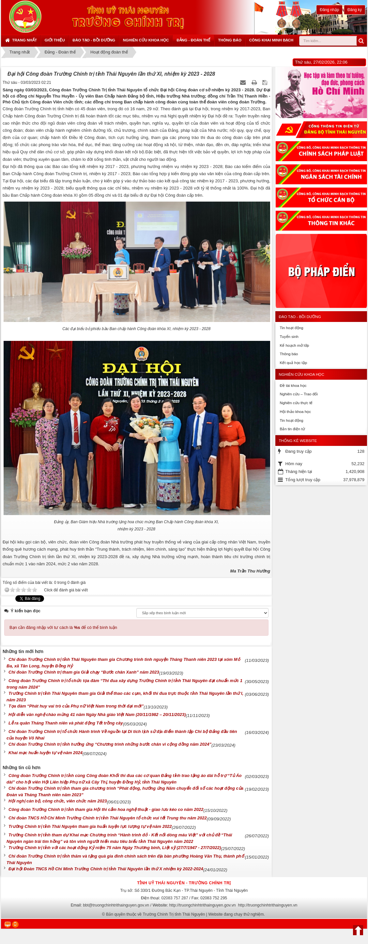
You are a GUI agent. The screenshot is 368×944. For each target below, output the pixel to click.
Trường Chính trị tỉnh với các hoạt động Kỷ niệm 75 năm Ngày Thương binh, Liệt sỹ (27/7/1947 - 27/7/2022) (114, 847)
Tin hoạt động (291, 328)
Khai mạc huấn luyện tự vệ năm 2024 (45, 752)
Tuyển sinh (289, 336)
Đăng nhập (329, 10)
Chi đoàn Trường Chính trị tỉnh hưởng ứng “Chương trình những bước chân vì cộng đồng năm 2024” (109, 744)
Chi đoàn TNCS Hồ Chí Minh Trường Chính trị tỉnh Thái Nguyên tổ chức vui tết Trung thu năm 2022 (107, 817)
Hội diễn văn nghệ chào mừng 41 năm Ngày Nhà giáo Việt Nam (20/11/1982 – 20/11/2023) (97, 714)
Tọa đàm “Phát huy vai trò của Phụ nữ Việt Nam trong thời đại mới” (76, 706)
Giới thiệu (55, 40)
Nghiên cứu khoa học (146, 40)
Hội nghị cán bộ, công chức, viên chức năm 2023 (57, 801)
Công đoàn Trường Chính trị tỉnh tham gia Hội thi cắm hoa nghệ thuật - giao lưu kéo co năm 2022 (105, 809)
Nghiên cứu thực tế (296, 403)
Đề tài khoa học (293, 385)
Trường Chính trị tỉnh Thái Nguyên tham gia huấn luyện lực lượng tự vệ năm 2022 (90, 826)
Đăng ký (354, 10)
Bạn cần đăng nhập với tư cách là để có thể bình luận (63, 627)
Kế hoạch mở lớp (294, 345)
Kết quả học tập (293, 362)
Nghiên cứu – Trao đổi (298, 394)
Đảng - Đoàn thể (193, 40)
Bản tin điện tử (292, 429)
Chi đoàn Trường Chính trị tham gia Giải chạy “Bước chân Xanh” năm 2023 (83, 672)
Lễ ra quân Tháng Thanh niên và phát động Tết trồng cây (65, 723)
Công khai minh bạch (271, 40)
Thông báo (229, 40)
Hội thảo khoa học (295, 411)
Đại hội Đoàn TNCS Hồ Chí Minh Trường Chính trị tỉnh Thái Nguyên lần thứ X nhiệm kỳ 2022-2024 (105, 868)
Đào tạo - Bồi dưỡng (93, 40)
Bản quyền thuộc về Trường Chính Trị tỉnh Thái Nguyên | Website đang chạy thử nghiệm (185, 914)
